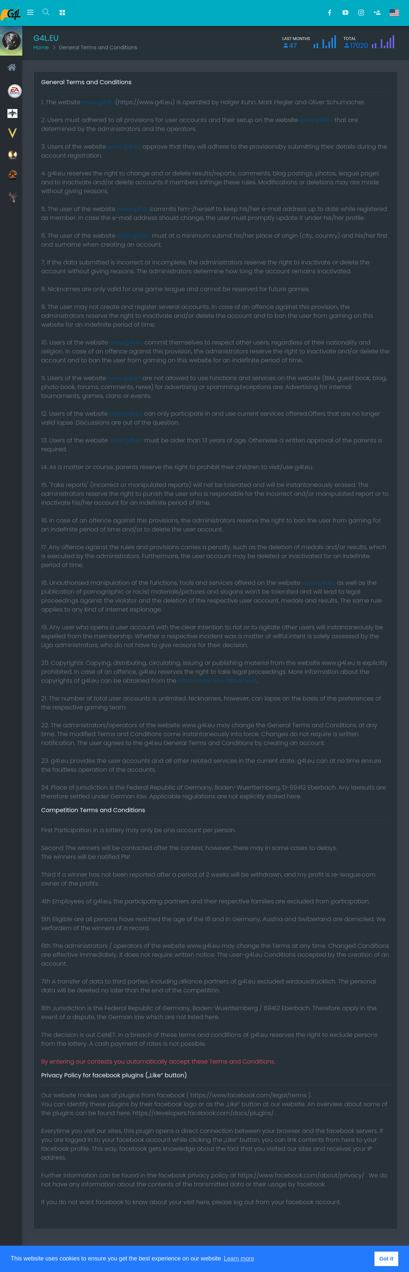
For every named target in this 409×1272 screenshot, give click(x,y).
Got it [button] (386, 1259)
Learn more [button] (239, 1258)
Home (41, 47)
